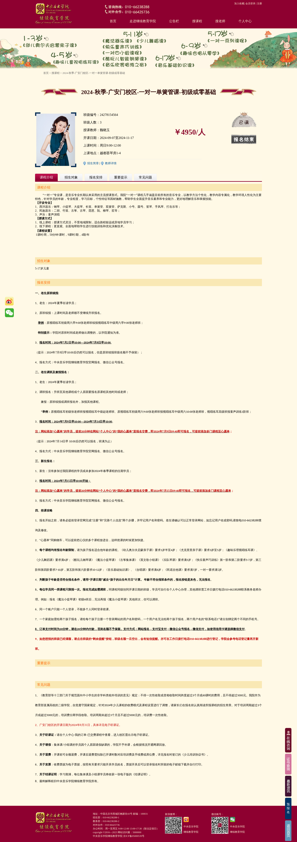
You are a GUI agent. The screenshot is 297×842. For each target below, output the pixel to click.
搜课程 (197, 21)
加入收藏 (239, 3)
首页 (113, 21)
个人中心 (245, 21)
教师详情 (111, 163)
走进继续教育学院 (143, 21)
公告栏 (174, 21)
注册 (259, 3)
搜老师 (220, 21)
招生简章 (93, 163)
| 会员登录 (249, 3)
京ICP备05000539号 (133, 836)
